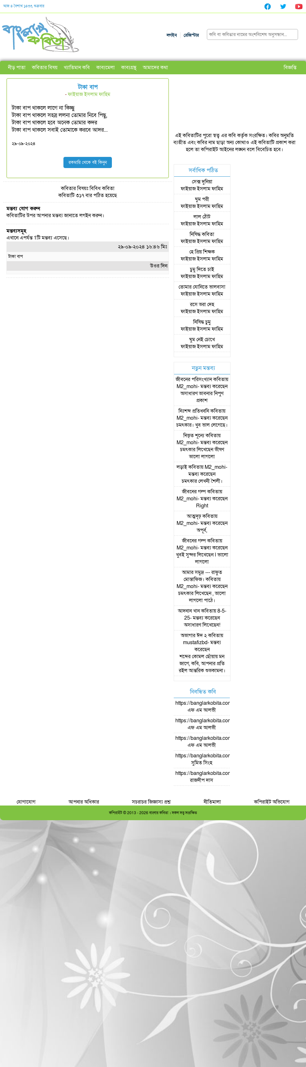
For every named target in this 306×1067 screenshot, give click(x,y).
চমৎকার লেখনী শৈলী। (202, 481)
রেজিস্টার (191, 35)
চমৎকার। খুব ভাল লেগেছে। (202, 425)
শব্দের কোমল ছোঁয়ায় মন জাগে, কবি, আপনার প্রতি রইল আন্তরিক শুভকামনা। (202, 663)
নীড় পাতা (17, 67)
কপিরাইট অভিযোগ (271, 802)
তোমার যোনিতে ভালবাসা (201, 287)
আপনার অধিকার (84, 802)
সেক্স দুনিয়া (202, 181)
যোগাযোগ (26, 802)
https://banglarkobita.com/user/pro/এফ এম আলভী (214, 707)
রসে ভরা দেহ (202, 304)
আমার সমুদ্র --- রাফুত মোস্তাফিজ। (202, 576)
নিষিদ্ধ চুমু (202, 322)
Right (202, 505)
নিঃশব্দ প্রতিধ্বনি (193, 411)
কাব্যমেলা (105, 67)
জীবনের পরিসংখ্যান (194, 379)
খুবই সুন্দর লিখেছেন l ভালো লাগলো (202, 558)
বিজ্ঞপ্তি (290, 67)
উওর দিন (158, 265)
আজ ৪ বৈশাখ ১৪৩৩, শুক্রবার (23, 6)
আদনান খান (189, 610)
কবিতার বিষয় (44, 67)
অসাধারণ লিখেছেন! (202, 625)
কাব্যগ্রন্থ (128, 67)
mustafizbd (195, 642)
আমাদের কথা (155, 67)
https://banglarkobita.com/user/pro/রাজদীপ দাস (214, 777)
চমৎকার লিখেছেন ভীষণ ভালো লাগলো (202, 453)
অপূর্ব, (202, 530)
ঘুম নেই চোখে (202, 339)
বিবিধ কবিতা (102, 188)
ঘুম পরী (202, 199)
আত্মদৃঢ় (194, 516)
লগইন (172, 35)
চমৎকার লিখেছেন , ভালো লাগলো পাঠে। (202, 597)
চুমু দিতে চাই (202, 269)
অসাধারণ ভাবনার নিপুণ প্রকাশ (201, 397)
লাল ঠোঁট (201, 216)
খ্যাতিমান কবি (77, 67)
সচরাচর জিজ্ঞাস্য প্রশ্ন (151, 802)
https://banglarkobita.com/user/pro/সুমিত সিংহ (214, 759)
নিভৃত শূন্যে (193, 435)
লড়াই (182, 467)
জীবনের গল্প (194, 491)
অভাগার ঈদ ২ (194, 635)
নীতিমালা (212, 802)
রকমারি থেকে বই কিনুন (88, 162)
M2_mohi (187, 386)
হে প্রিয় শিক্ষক (202, 251)
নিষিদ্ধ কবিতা (202, 234)
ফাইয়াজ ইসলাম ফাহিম (89, 94)
